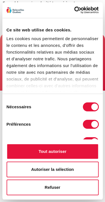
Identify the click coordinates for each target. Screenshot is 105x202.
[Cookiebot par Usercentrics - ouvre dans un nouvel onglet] (75, 10)
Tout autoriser (53, 151)
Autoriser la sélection (52, 169)
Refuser (52, 187)
